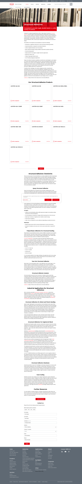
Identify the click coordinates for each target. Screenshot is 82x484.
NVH (51, 296)
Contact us (26, 77)
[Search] (71, 4)
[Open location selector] (54, 1)
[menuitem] (27, 4)
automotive (37, 292)
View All (41, 168)
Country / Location (27, 429)
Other (34, 409)
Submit (27, 443)
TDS (28, 409)
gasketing (40, 384)
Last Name (26, 416)
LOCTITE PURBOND (28, 238)
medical (32, 293)
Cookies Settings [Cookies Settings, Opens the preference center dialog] (25, 199)
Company (27, 420)
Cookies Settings (44, 481)
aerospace (41, 292)
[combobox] (40, 427)
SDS (31, 409)
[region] (41, 198)
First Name (26, 412)
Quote (26, 409)
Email (25, 433)
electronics (46, 292)
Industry (25, 425)
